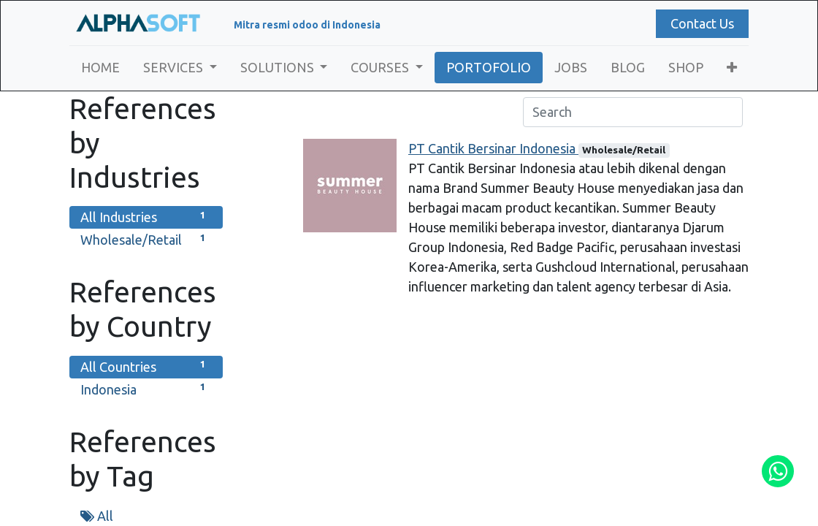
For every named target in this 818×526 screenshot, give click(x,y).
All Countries (146, 365)
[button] (732, 67)
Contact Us (702, 23)
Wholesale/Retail (146, 238)
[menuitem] (100, 67)
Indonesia (146, 388)
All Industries (146, 215)
